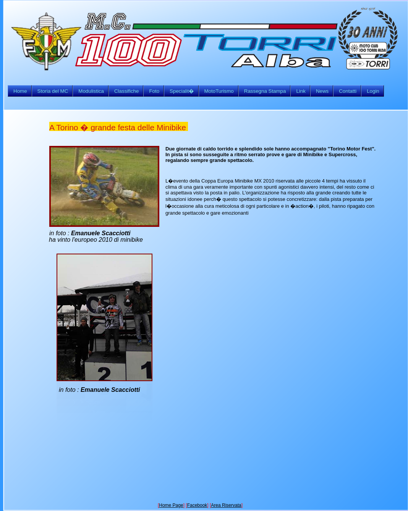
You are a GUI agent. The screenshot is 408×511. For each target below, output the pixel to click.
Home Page (171, 505)
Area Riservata (226, 505)
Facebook (197, 505)
